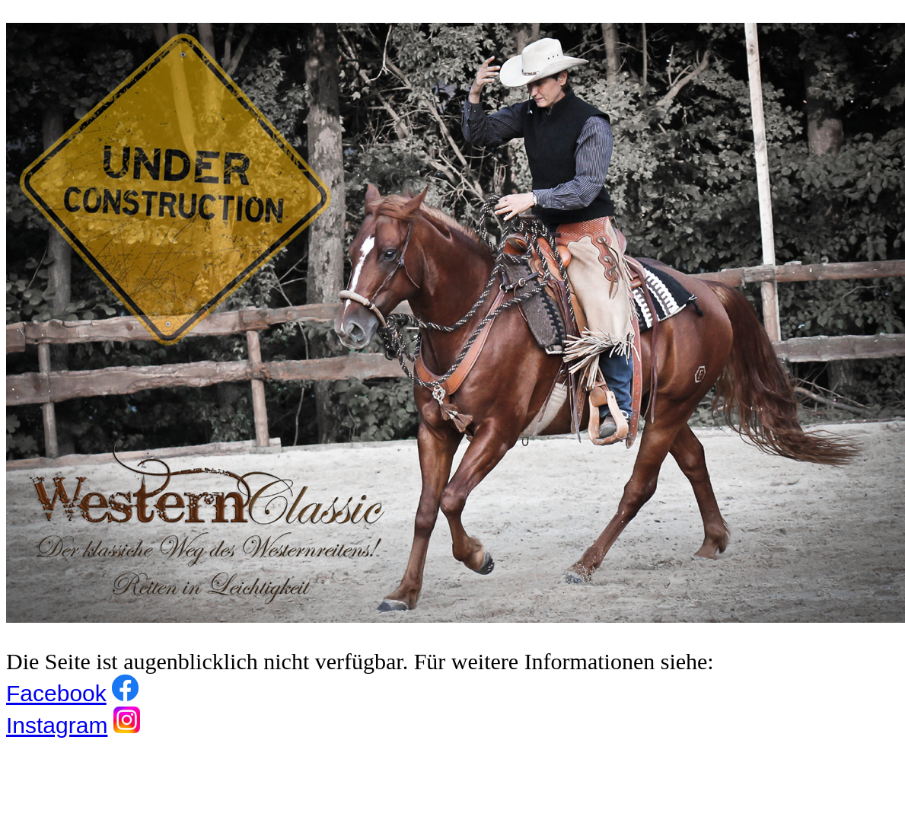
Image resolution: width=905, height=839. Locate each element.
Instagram (56, 725)
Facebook (56, 693)
